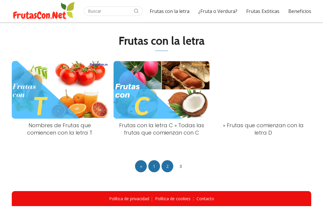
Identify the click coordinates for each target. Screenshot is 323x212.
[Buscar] (136, 11)
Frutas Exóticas (262, 11)
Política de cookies (173, 198)
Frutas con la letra (169, 11)
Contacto (205, 198)
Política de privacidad (129, 198)
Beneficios (299, 11)
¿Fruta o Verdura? (217, 11)
